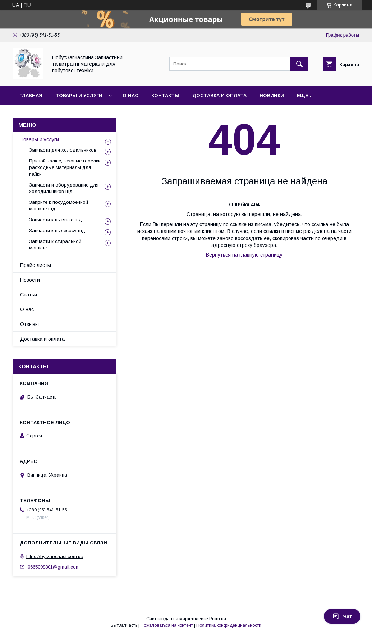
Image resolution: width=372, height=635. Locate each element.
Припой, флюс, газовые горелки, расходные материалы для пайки (65, 167)
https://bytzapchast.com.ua (54, 556)
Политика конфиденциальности (228, 625)
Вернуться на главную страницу (244, 255)
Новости (30, 280)
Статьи (28, 295)
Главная (30, 95)
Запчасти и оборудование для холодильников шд (63, 188)
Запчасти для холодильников (62, 150)
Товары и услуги (78, 95)
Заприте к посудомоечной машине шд (58, 205)
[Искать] (299, 64)
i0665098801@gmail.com (53, 566)
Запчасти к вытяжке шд (55, 219)
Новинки (272, 95)
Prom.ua (217, 618)
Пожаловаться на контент (167, 625)
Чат (342, 616)
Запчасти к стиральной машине (55, 244)
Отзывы (29, 324)
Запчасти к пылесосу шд (57, 230)
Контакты (165, 95)
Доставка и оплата (219, 95)
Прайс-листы (35, 265)
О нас (130, 95)
